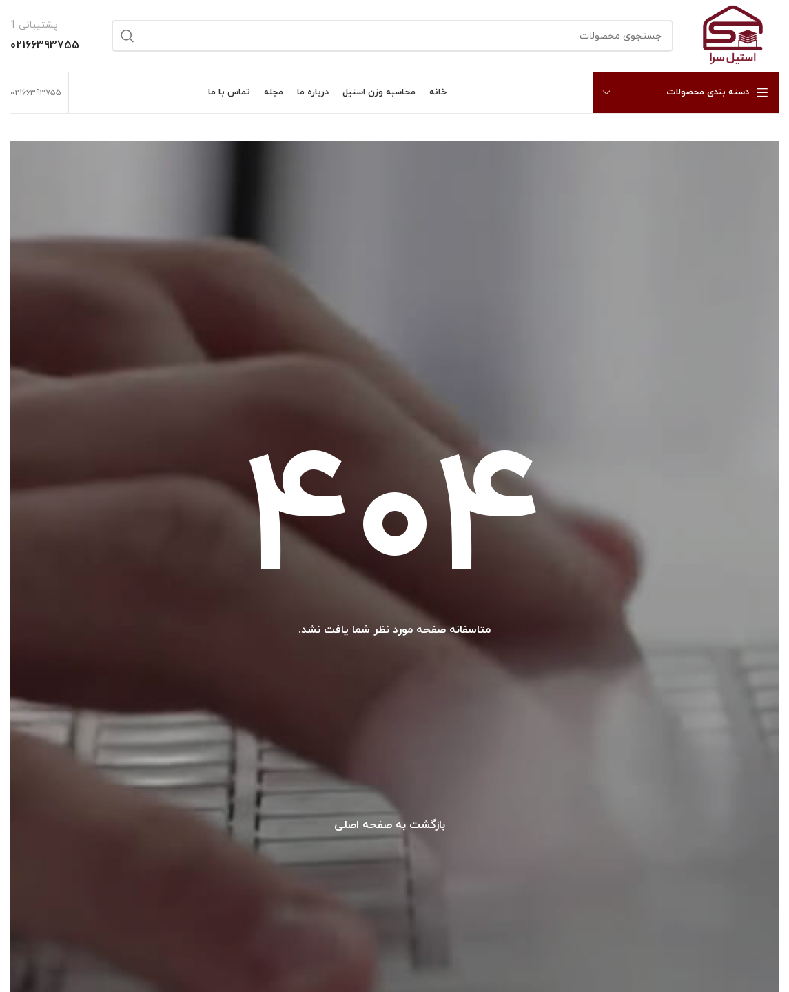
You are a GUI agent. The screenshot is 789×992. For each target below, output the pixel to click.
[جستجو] (392, 36)
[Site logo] (733, 35)
